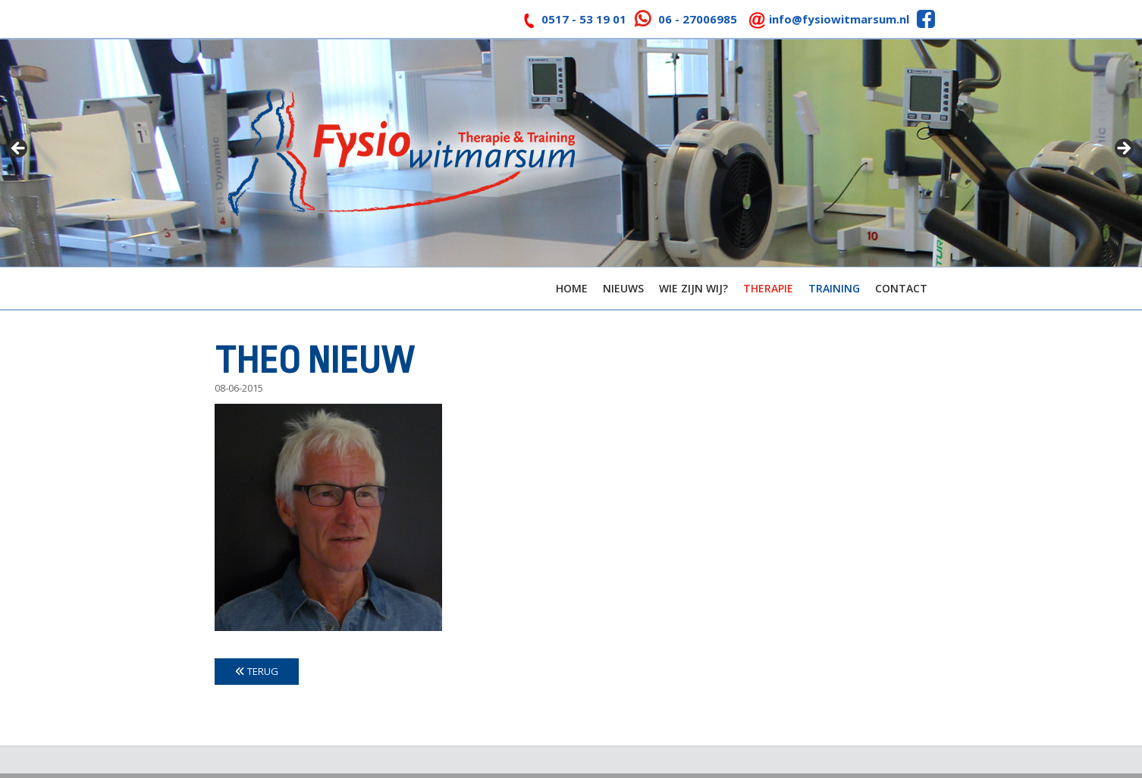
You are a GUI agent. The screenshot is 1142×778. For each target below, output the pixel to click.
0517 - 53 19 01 (583, 19)
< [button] (19, 149)
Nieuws (623, 288)
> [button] (1123, 149)
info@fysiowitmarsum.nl (839, 19)
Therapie (768, 288)
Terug (256, 671)
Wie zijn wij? (693, 288)
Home (572, 288)
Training (834, 288)
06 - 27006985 (697, 19)
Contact (901, 288)
